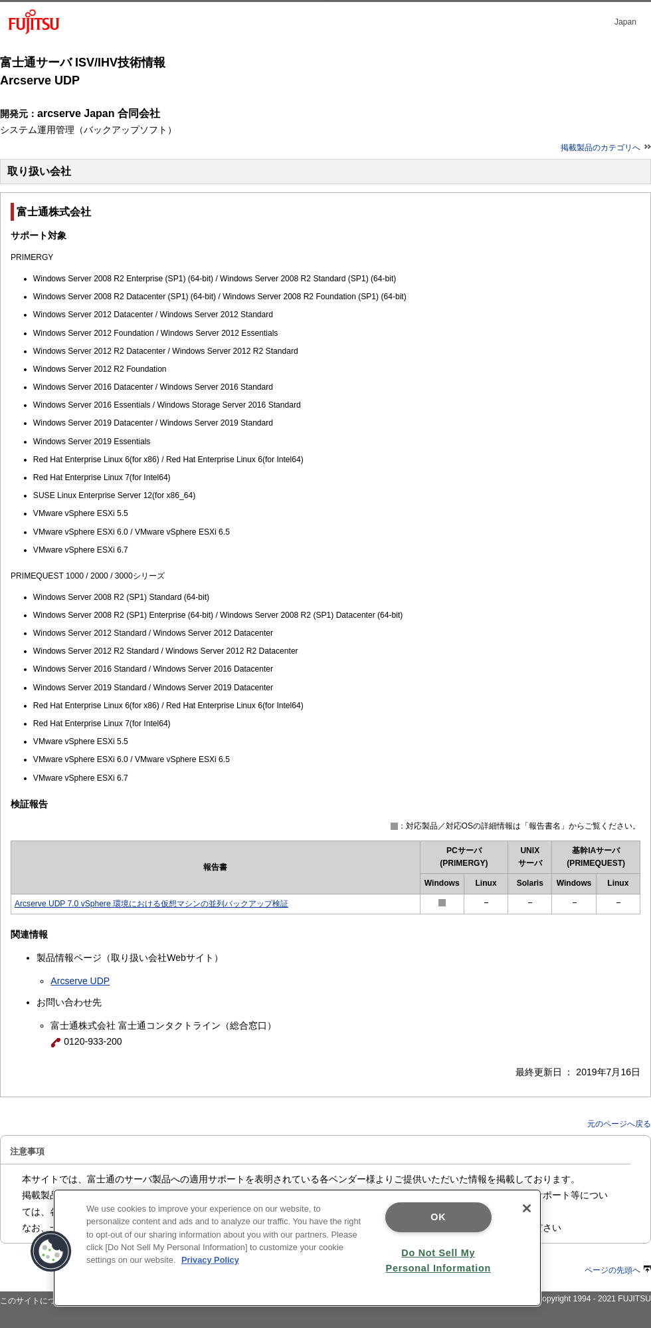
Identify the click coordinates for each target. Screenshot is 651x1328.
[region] (297, 1248)
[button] (51, 1251)
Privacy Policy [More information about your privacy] (210, 1260)
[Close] (526, 1208)
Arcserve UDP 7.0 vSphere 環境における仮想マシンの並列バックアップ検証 (151, 903)
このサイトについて (36, 1300)
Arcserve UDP (80, 981)
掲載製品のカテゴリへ (606, 147)
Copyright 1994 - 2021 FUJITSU (593, 1298)
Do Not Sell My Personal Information (438, 1260)
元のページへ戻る (619, 1124)
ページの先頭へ (618, 1270)
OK (438, 1217)
